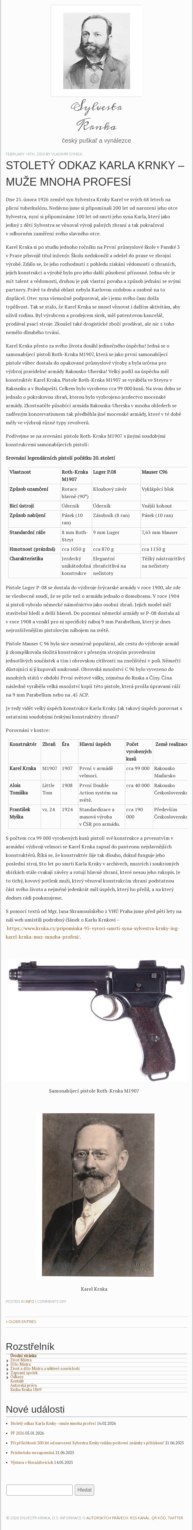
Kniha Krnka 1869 (25, 1390)
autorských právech (107, 1518)
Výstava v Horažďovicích (32, 1462)
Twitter (175, 1518)
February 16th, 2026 (25, 154)
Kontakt (17, 1381)
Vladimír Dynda (66, 154)
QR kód (158, 1518)
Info (30, 1301)
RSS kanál (140, 1518)
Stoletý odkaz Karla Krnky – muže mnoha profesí (53, 1423)
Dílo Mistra (20, 1365)
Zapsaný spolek (24, 1373)
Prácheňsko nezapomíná (32, 1452)
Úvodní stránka (23, 1356)
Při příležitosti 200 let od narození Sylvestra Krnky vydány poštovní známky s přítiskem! (87, 1443)
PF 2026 (17, 1433)
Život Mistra (21, 1360)
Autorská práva (23, 1386)
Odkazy (16, 1377)
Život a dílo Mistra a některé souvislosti (45, 1369)
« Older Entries (21, 1321)
